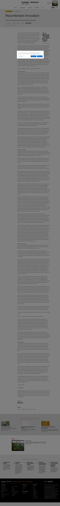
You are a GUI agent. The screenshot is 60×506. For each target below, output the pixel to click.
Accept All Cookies (39, 56)
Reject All (33, 56)
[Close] (43, 52)
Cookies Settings (21, 56)
